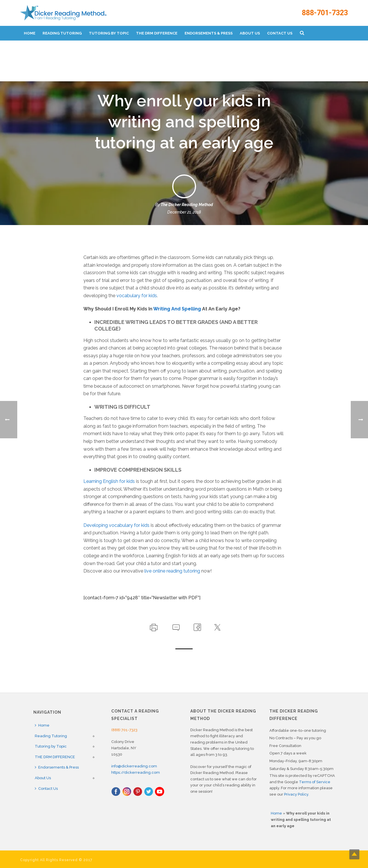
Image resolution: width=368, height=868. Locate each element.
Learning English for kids (109, 481)
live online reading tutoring (172, 571)
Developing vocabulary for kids (116, 525)
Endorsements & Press (209, 33)
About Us (250, 33)
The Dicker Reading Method (187, 204)
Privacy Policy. (296, 794)
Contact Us (279, 33)
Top (354, 854)
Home (29, 33)
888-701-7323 (325, 13)
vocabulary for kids (136, 295)
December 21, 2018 (184, 212)
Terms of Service (314, 782)
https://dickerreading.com (135, 772)
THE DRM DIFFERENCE (156, 33)
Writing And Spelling (177, 309)
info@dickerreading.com (134, 766)
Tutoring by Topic (109, 33)
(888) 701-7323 (124, 730)
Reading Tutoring (62, 33)
